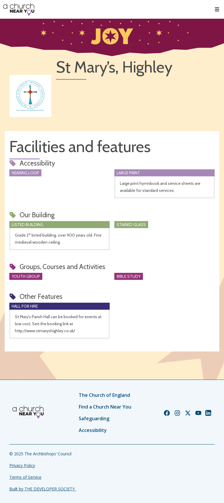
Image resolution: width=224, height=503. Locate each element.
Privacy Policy (22, 465)
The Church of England (104, 395)
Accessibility (93, 430)
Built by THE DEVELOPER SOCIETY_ (42, 489)
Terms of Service (25, 477)
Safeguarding (94, 418)
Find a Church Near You (105, 407)
